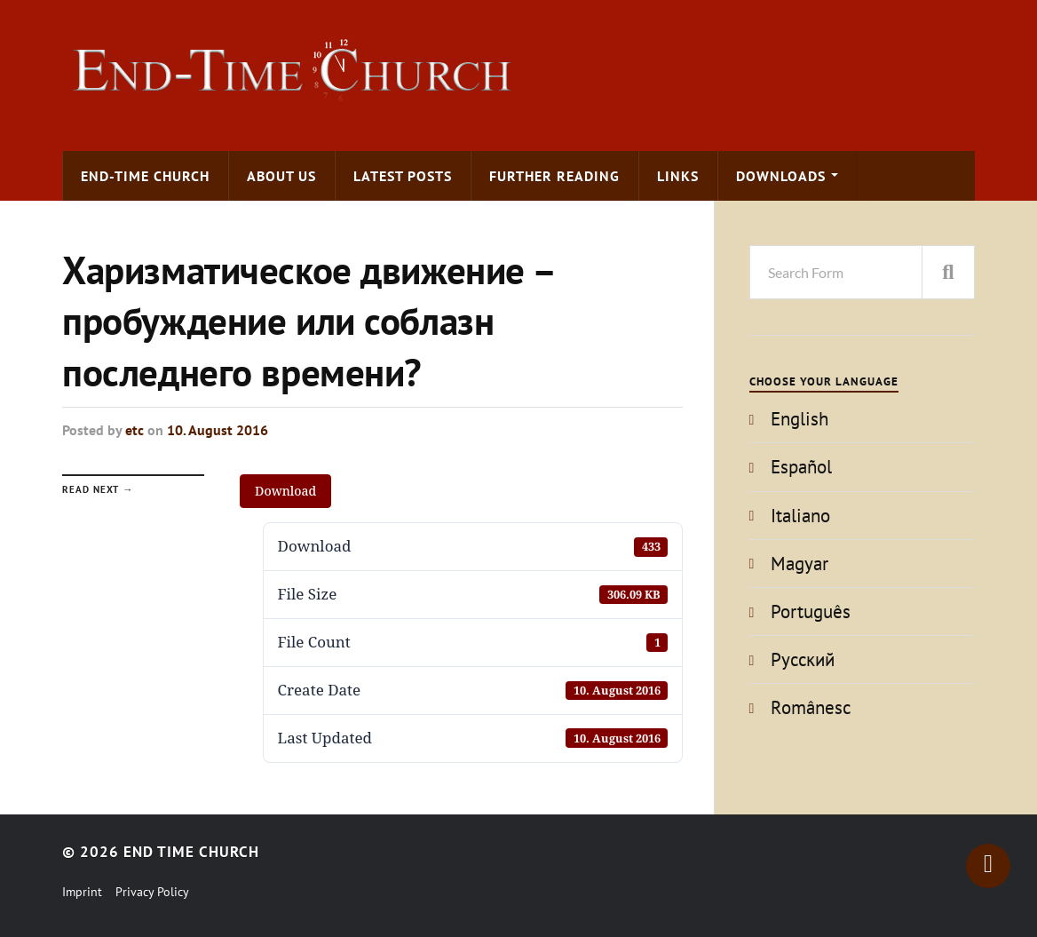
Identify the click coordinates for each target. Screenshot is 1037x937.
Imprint (82, 892)
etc (134, 430)
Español (801, 467)
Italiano (800, 516)
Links (678, 176)
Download (285, 490)
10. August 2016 (217, 430)
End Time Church (191, 852)
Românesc (811, 707)
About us (281, 176)
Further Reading (554, 176)
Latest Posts (402, 176)
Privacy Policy (152, 892)
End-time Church (145, 176)
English (799, 419)
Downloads (781, 176)
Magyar (799, 564)
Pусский (803, 659)
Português (811, 611)
